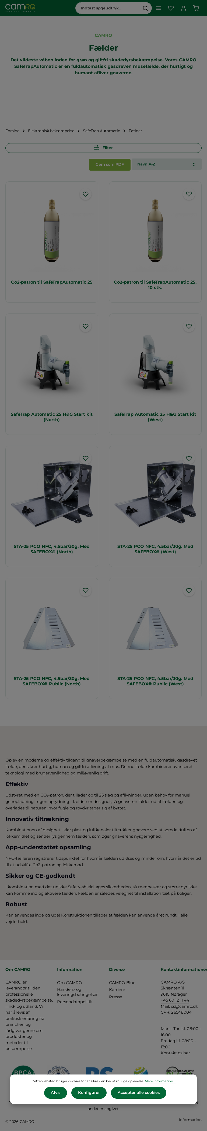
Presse (115, 996)
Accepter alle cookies (138, 1092)
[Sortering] (167, 164)
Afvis (56, 1092)
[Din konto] (183, 8)
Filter (103, 147)
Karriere (117, 988)
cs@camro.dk (184, 1005)
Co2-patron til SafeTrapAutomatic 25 (52, 281)
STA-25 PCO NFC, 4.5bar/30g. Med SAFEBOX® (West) (155, 548)
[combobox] (107, 8)
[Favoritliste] (170, 8)
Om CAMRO (69, 981)
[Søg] (144, 8)
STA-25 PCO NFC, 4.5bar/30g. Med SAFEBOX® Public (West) (155, 680)
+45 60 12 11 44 (175, 999)
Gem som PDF (110, 163)
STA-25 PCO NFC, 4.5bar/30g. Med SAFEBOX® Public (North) (52, 680)
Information (190, 1118)
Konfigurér (89, 1092)
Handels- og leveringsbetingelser (77, 991)
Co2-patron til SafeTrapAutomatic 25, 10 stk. (155, 284)
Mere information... (160, 1081)
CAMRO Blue (122, 981)
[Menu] (158, 8)
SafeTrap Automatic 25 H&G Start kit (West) (155, 416)
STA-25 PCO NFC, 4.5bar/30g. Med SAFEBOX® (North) (52, 548)
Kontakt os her (175, 1052)
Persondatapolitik (75, 1000)
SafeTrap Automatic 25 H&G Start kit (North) (52, 416)
